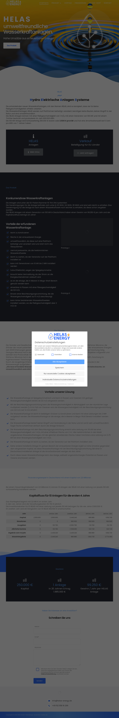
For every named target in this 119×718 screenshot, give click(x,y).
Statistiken (57, 355)
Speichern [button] (59, 367)
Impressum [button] (71, 384)
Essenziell (39, 355)
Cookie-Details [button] (49, 384)
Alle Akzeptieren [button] (60, 362)
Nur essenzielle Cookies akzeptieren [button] (59, 373)
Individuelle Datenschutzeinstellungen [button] (59, 379)
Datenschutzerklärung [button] (60, 384)
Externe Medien (76, 355)
